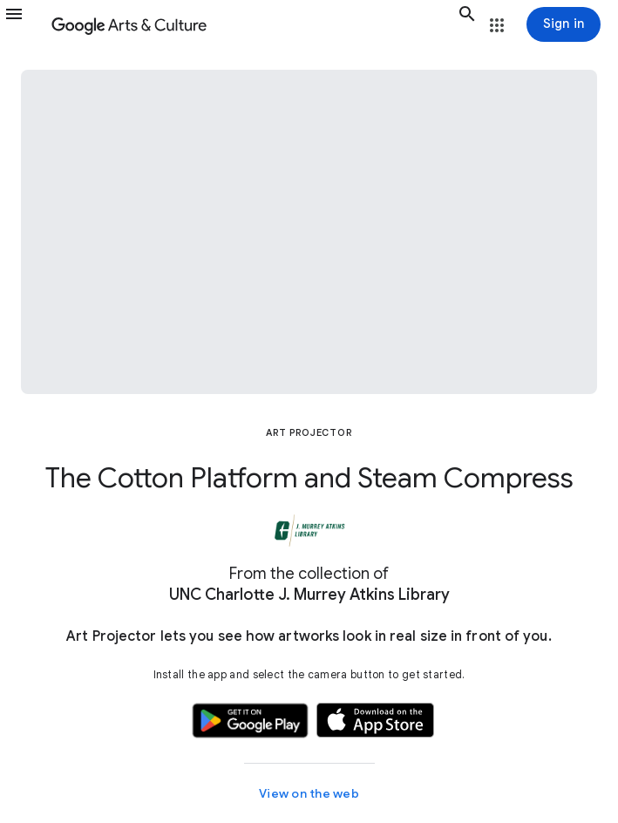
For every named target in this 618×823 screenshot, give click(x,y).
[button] (24, 24)
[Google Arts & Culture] (251, 24)
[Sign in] (563, 24)
